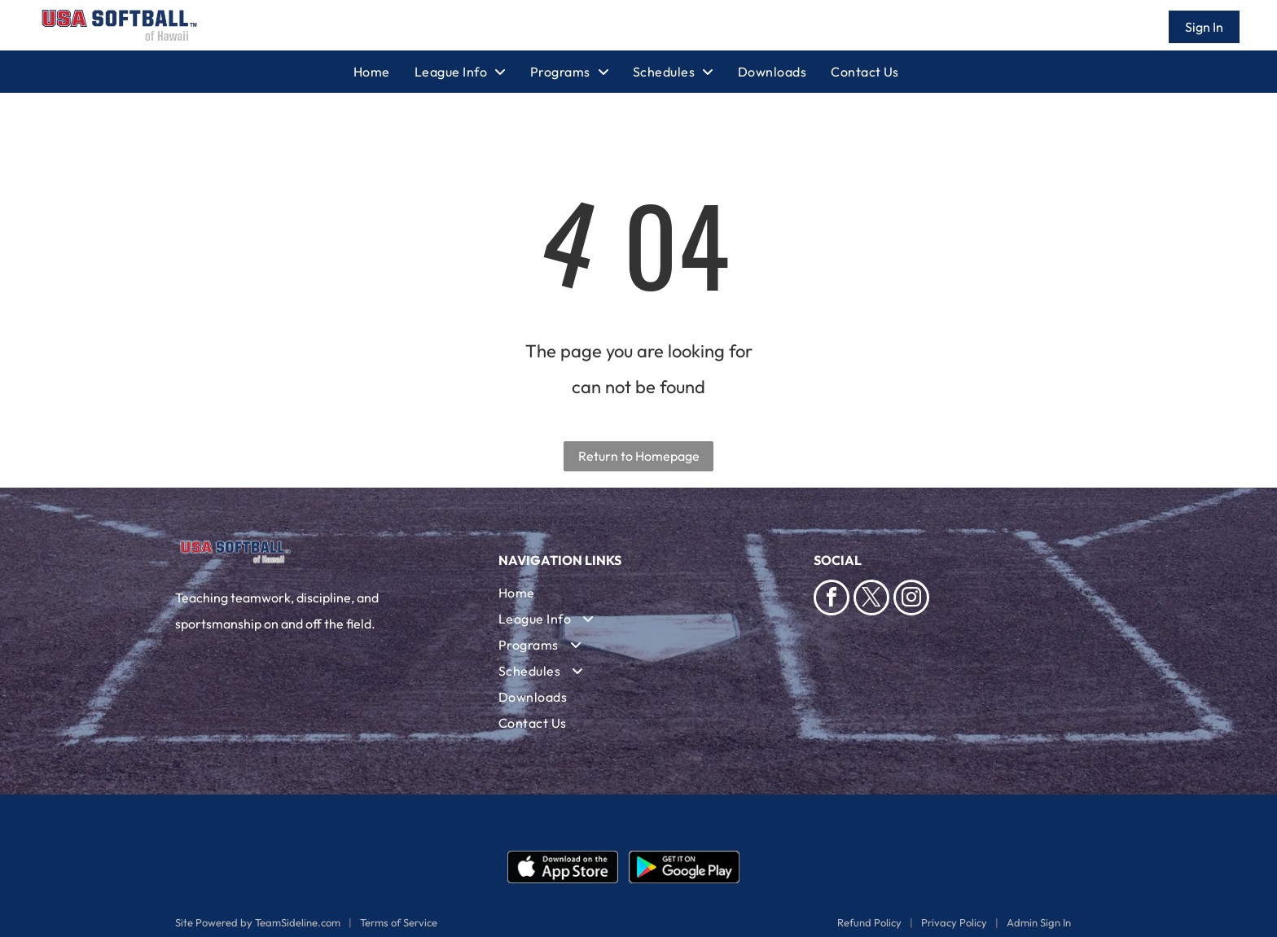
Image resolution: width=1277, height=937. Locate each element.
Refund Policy (869, 922)
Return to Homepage (639, 456)
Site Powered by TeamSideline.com (257, 922)
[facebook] (831, 600)
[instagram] (911, 600)
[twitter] (871, 600)
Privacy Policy (954, 922)
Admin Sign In (1039, 922)
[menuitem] (384, 71)
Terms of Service (398, 922)
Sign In (1204, 27)
